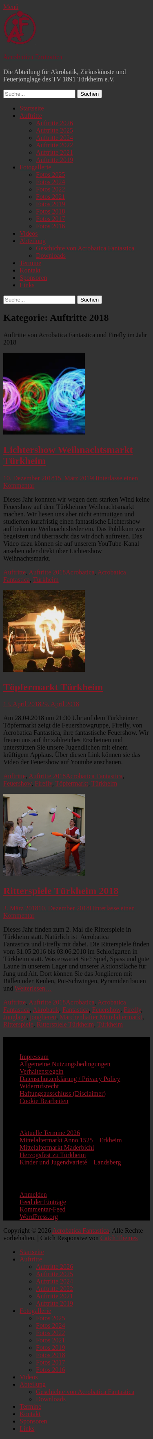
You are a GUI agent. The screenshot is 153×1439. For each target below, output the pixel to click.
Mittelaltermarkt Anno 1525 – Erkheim (71, 1140)
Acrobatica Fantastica (32, 57)
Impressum (34, 1056)
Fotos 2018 (50, 211)
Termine (30, 262)
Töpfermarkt (71, 783)
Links (27, 284)
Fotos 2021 (50, 196)
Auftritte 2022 (54, 145)
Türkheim (46, 579)
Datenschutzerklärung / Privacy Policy (70, 1078)
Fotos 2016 (50, 226)
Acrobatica (80, 572)
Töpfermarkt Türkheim (53, 687)
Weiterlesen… (33, 988)
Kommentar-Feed (43, 1209)
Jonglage (15, 1016)
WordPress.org (39, 1216)
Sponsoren (33, 277)
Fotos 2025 (50, 174)
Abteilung (33, 240)
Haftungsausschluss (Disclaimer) (63, 1093)
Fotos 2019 (50, 203)
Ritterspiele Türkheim (65, 1024)
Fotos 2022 (50, 189)
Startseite (32, 108)
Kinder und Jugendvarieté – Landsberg (70, 1162)
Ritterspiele (18, 1024)
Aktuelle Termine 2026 (50, 1132)
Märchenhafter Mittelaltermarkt (101, 1016)
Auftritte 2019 (54, 159)
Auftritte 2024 (54, 137)
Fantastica (75, 1009)
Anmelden (33, 1194)
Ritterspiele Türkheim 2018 (60, 890)
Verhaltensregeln (42, 1071)
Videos (29, 233)
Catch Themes (119, 1237)
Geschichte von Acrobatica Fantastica (85, 248)
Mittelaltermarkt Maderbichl (57, 1147)
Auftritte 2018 (47, 572)
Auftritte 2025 (54, 130)
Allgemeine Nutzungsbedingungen (65, 1064)
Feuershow (17, 783)
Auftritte (31, 115)
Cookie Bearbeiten (44, 1100)
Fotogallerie (35, 167)
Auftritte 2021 (54, 152)
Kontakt (30, 270)
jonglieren (43, 1016)
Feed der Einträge (43, 1201)
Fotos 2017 (50, 218)
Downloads (51, 255)
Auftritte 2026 (54, 122)
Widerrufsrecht (39, 1086)
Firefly (43, 783)
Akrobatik (46, 1009)
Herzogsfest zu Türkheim (53, 1154)
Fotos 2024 (50, 181)
